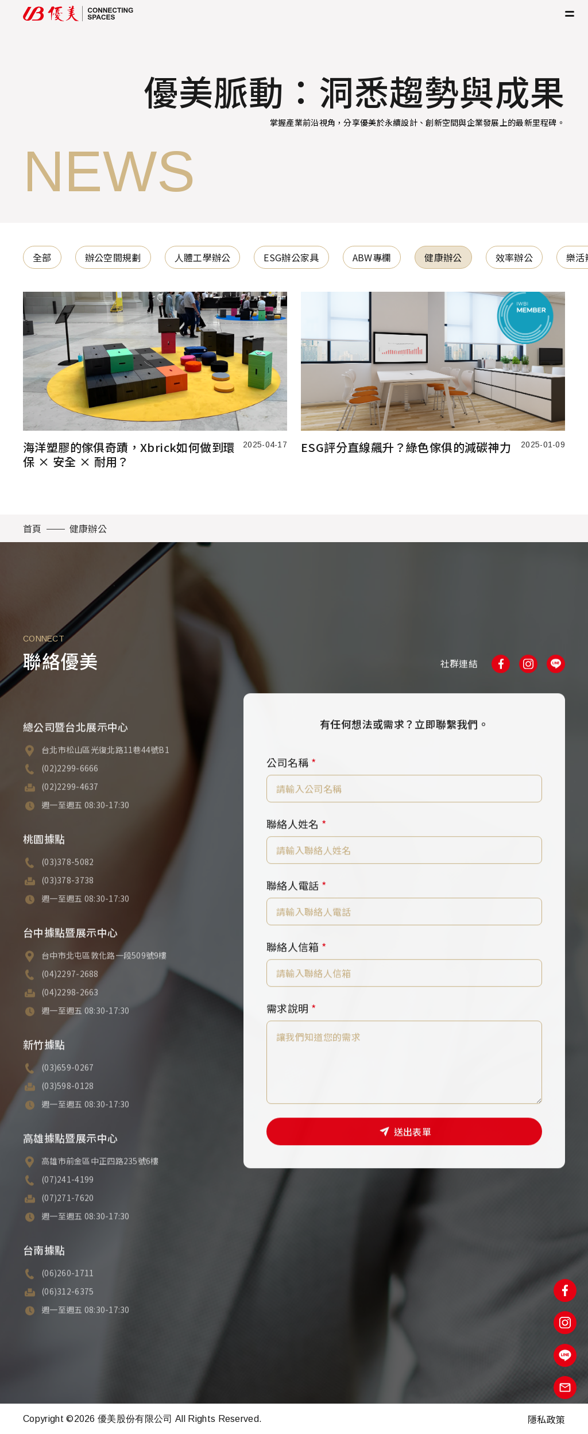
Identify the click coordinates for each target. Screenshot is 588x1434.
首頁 (32, 528)
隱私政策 (546, 1419)
